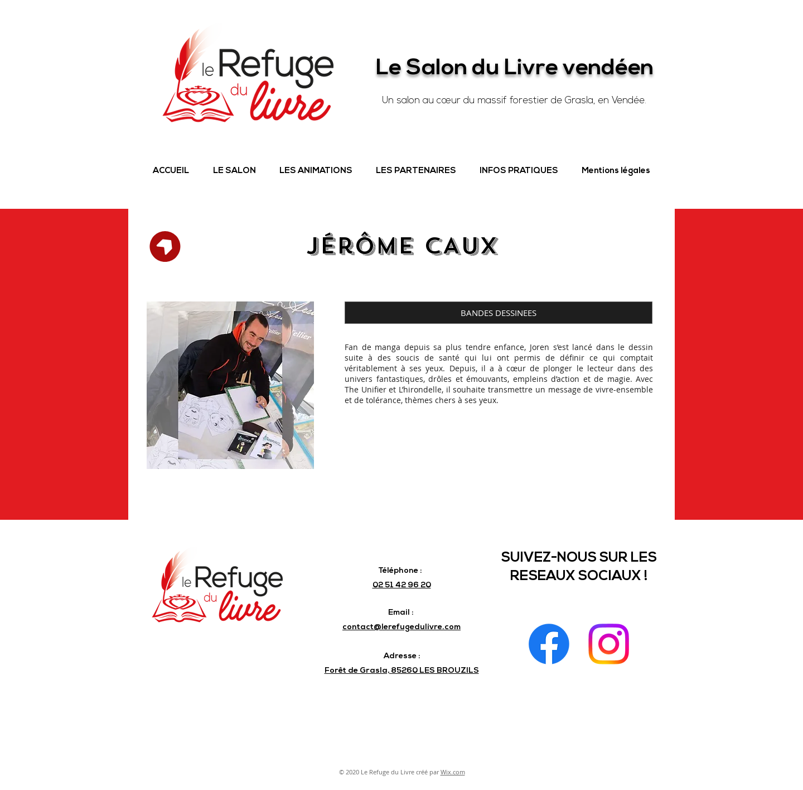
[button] (234, 171)
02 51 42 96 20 (402, 585)
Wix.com (453, 772)
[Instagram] (609, 644)
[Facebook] (549, 644)
